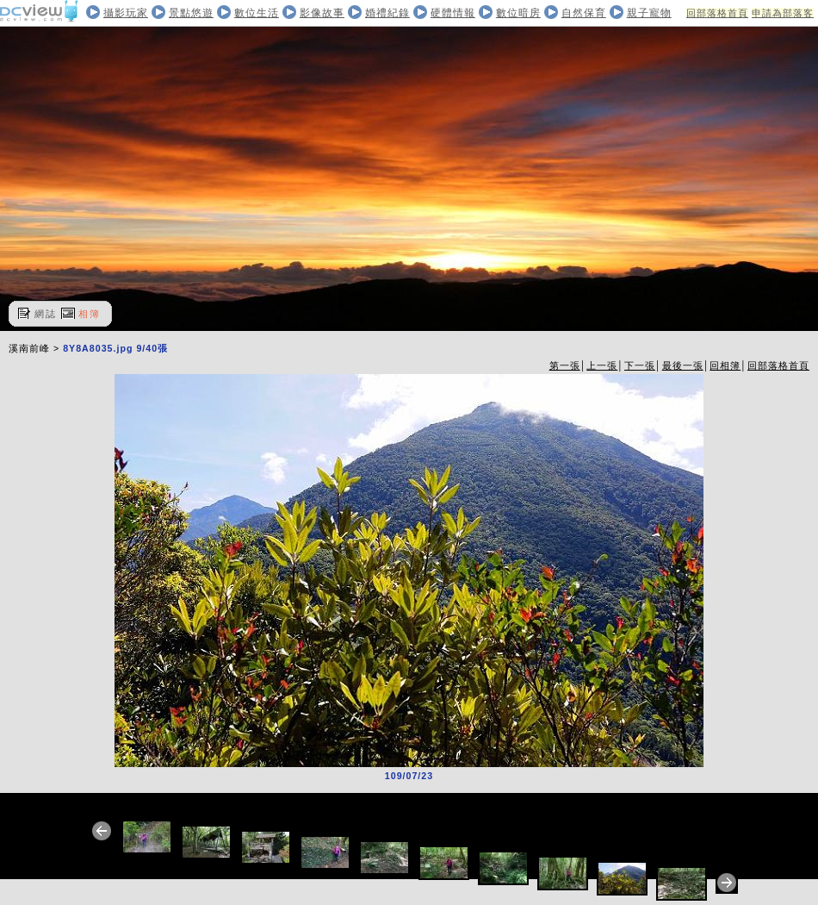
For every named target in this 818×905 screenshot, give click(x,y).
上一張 (601, 365)
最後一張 (682, 365)
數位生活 (256, 13)
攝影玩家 (125, 13)
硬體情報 (453, 13)
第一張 (564, 365)
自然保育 (583, 13)
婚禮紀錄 (387, 13)
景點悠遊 (191, 13)
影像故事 (322, 13)
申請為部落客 (783, 13)
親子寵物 (649, 13)
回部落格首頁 (717, 13)
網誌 (45, 314)
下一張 (639, 365)
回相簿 (725, 365)
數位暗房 (518, 13)
